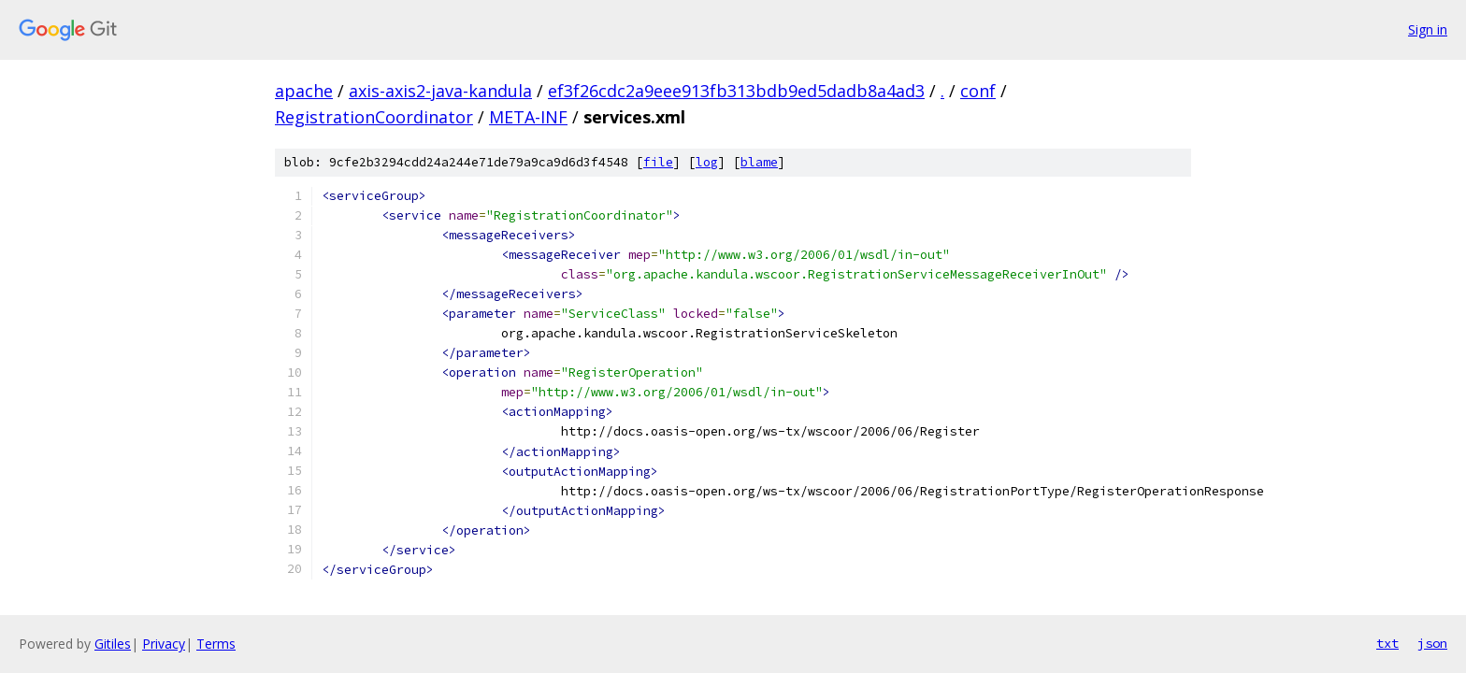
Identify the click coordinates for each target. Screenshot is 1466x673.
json (1432, 643)
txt (1387, 643)
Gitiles (112, 643)
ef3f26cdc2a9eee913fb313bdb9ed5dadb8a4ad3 (736, 90)
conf (978, 90)
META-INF (528, 117)
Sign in (1427, 29)
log (707, 162)
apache (304, 90)
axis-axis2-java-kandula (440, 90)
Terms (216, 643)
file (658, 162)
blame (759, 162)
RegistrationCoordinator (374, 117)
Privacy (163, 643)
